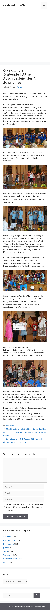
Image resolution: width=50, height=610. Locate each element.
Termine (6, 555)
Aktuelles (10, 425)
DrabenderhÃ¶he (14, 5)
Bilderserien (8, 544)
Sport (5, 551)
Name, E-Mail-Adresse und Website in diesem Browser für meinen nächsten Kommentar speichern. (25, 507)
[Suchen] (37, 595)
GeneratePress (39, 606)
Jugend (6, 547)
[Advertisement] (25, 37)
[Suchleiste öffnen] (38, 5)
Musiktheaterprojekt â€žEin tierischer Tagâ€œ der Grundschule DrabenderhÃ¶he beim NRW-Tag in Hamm (24, 432)
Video (5, 562)
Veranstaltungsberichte (13, 558)
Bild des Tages (9, 540)
